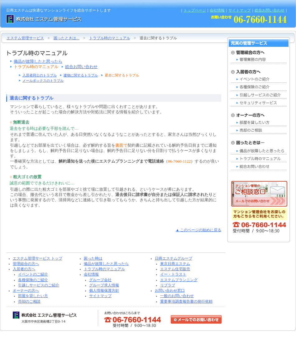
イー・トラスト (173, 274)
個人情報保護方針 (104, 290)
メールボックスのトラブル (43, 80)
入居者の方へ (24, 269)
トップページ (195, 10)
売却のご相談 (29, 301)
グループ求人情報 (104, 285)
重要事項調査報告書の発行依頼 (186, 301)
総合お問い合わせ (269, 10)
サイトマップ (239, 10)
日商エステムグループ (173, 258)
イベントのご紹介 (33, 274)
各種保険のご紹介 (33, 280)
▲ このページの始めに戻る (198, 230)
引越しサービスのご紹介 (38, 285)
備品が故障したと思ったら (38, 61)
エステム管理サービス (25, 38)
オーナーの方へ (26, 290)
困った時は (93, 258)
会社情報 (217, 10)
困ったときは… (67, 38)
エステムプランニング (179, 280)
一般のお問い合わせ (177, 296)
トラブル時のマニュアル (109, 38)
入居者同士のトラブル (39, 75)
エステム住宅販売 (175, 269)
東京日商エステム (175, 264)
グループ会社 (100, 280)
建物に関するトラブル (81, 75)
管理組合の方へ (26, 264)
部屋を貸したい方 (33, 296)
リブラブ (167, 285)
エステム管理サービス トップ (37, 258)
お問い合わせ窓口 (170, 290)
